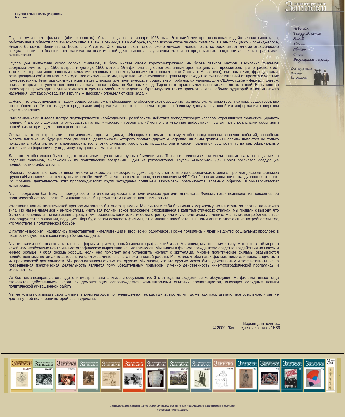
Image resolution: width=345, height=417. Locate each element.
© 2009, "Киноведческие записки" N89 (246, 328)
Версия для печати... (261, 323)
